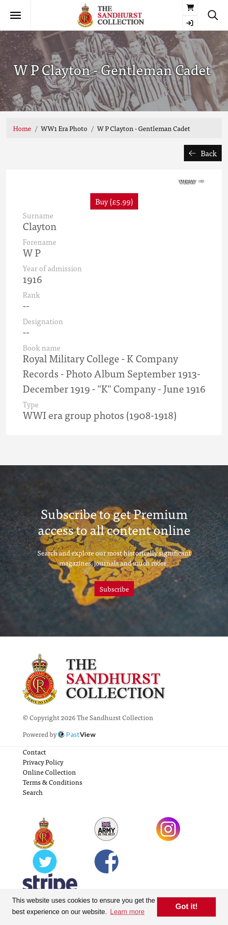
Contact (34, 751)
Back (203, 153)
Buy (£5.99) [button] (114, 201)
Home (22, 128)
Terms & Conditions (52, 781)
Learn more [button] (127, 911)
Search (33, 791)
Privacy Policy (43, 761)
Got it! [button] (187, 906)
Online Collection (49, 771)
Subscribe (114, 588)
